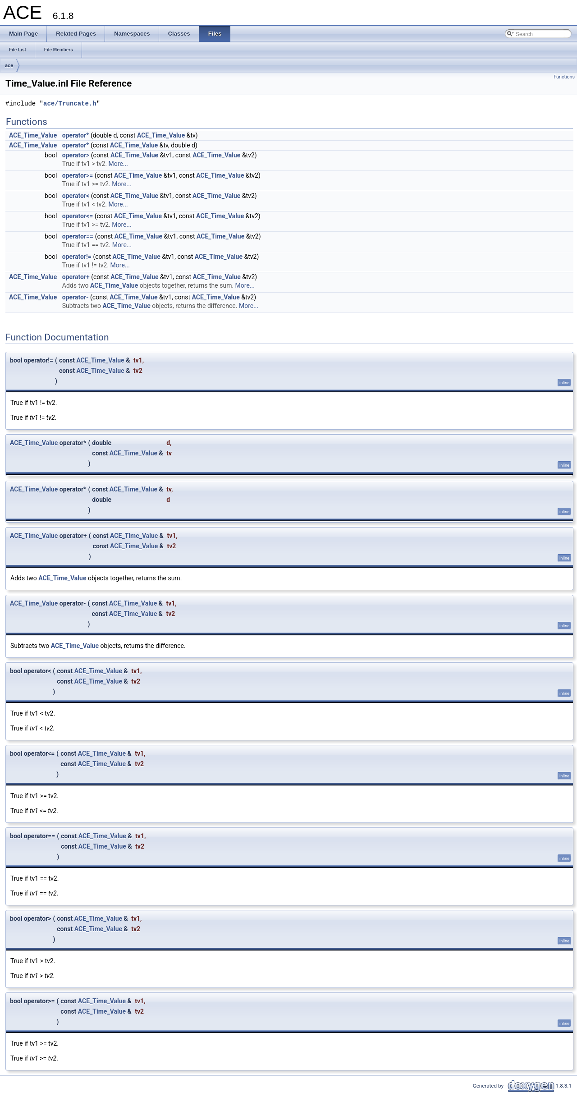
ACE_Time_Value (33, 135)
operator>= (77, 175)
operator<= (77, 216)
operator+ (76, 276)
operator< (75, 195)
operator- (75, 297)
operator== (77, 236)
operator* (75, 135)
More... (118, 163)
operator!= (77, 256)
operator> (76, 155)
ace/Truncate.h (69, 104)
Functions (564, 77)
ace (9, 65)
